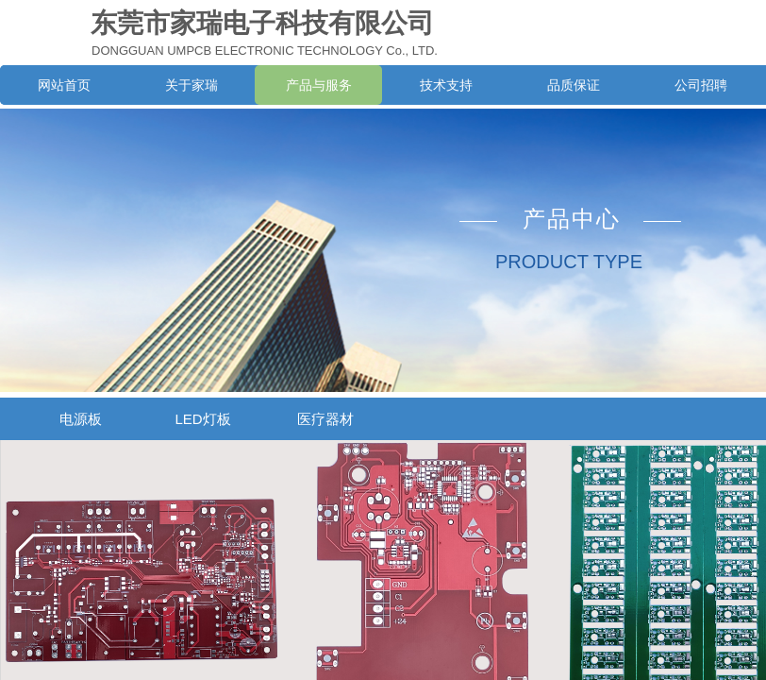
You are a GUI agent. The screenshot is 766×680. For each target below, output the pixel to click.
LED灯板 (202, 419)
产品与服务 (319, 85)
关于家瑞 (191, 85)
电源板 (80, 419)
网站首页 (64, 85)
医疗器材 (325, 419)
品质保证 (573, 85)
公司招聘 (700, 85)
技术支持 (446, 85)
